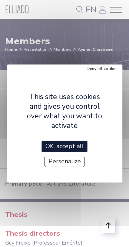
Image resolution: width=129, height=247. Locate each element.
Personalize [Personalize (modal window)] (65, 161)
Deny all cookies (103, 68)
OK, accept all (64, 146)
